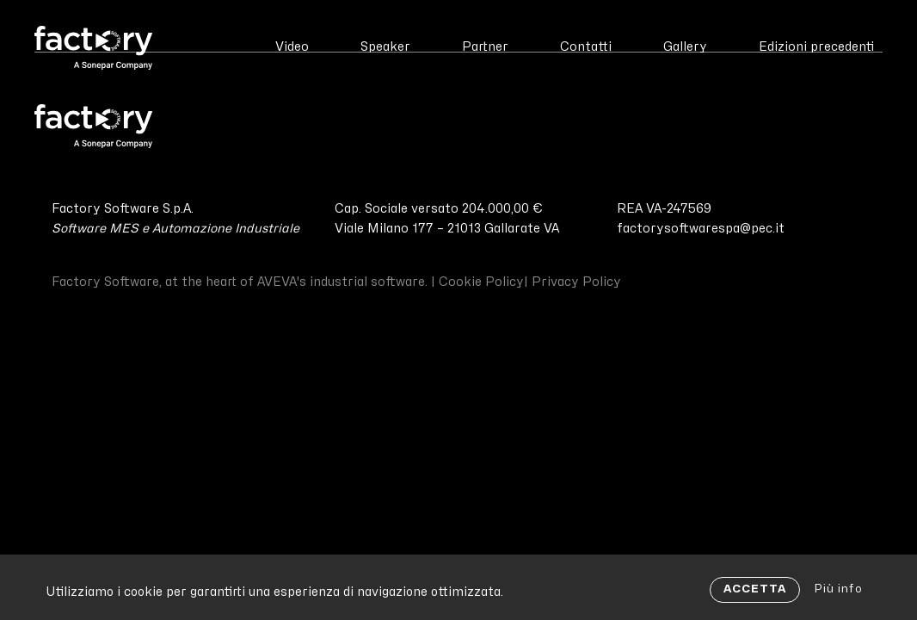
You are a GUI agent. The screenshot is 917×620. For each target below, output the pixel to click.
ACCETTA (754, 589)
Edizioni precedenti (816, 47)
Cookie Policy (481, 282)
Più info (838, 589)
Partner (485, 47)
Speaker (385, 47)
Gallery (685, 47)
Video (292, 47)
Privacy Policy (576, 282)
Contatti (586, 47)
